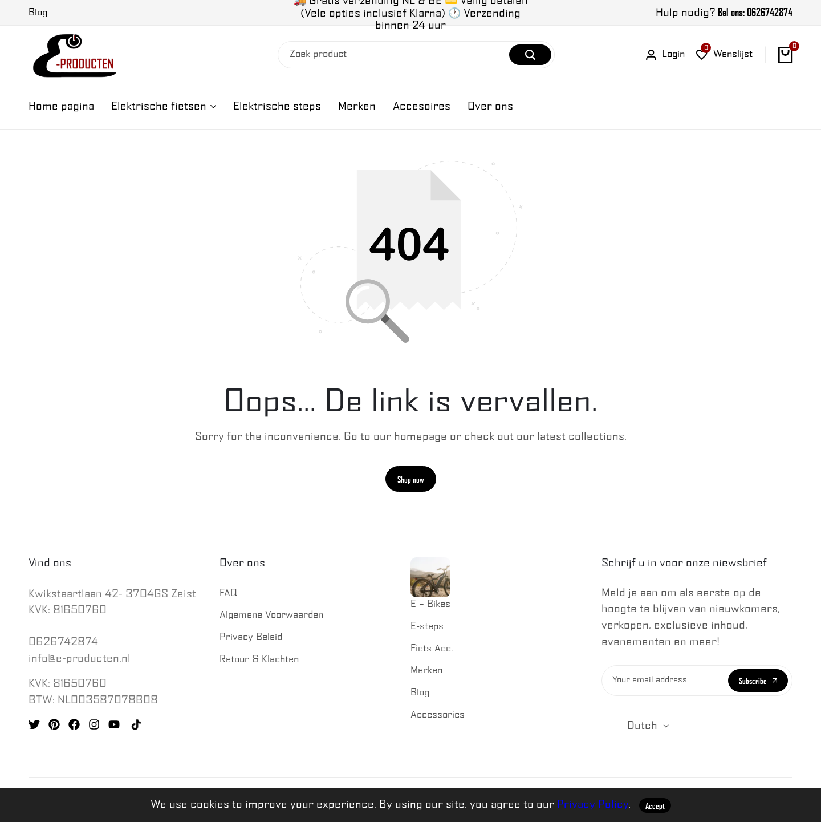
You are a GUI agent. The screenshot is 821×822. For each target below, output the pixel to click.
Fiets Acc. (431, 649)
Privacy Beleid (251, 638)
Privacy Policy (592, 804)
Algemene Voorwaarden (271, 616)
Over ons (490, 106)
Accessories (437, 715)
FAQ (228, 594)
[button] (724, 55)
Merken (357, 106)
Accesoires (421, 106)
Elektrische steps (277, 106)
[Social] (34, 725)
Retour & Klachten (259, 660)
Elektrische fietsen (158, 106)
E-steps (427, 627)
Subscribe (758, 681)
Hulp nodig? (724, 13)
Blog (419, 693)
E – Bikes (430, 583)
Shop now (410, 480)
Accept (655, 805)
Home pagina (61, 106)
